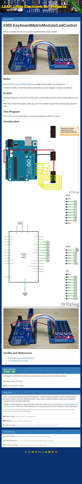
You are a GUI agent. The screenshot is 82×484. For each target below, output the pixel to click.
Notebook (17, 421)
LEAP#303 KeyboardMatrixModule (20, 84)
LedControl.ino (12, 116)
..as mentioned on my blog (18, 361)
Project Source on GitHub (13, 381)
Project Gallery (19, 416)
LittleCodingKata (28, 440)
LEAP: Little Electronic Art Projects (34, 7)
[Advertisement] (41, 468)
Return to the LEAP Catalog (13, 386)
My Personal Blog (25, 445)
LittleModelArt (7, 411)
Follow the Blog (30, 425)
